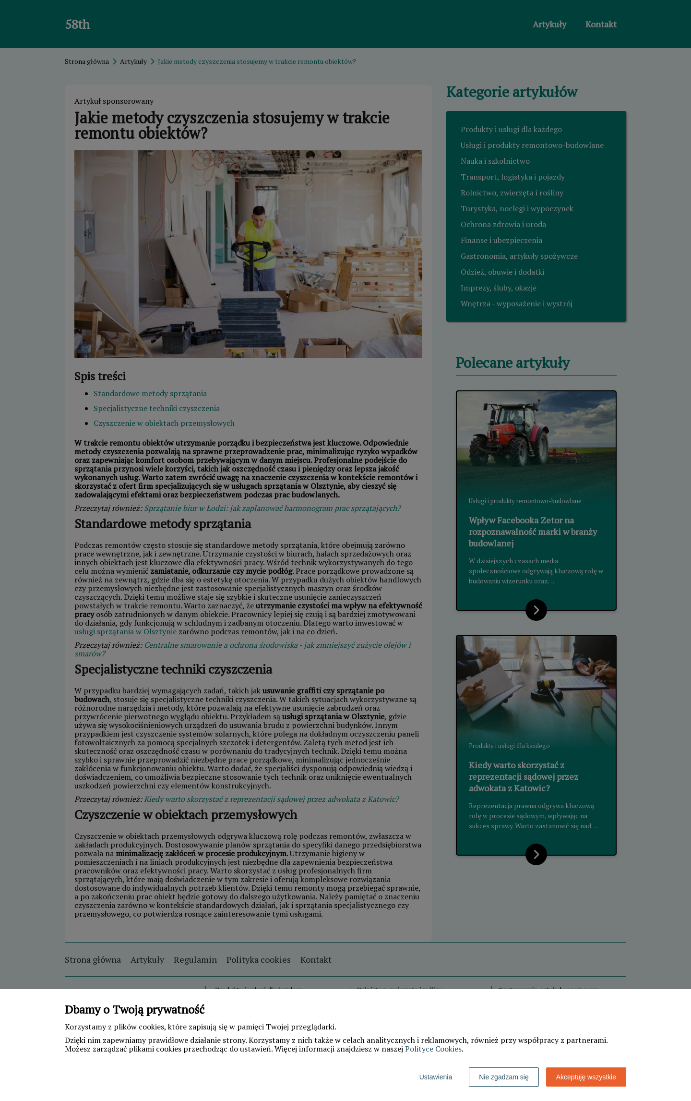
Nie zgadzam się (504, 1077)
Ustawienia (435, 1077)
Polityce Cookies (433, 1048)
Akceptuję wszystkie (586, 1077)
